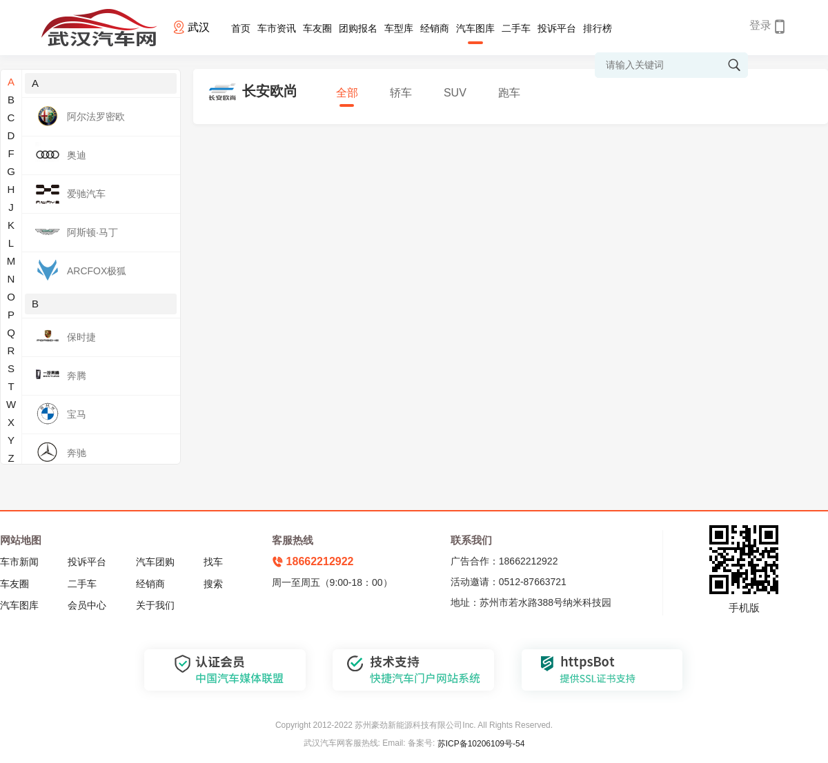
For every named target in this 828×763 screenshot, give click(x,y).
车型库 (398, 28)
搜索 (213, 583)
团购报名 (358, 28)
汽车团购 (155, 561)
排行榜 (597, 28)
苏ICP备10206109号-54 (481, 744)
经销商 (434, 28)
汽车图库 (475, 28)
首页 (240, 28)
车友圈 (317, 28)
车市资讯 (276, 28)
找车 (213, 561)
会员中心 (87, 605)
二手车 (516, 28)
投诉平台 (557, 28)
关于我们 (155, 605)
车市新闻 (19, 561)
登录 (760, 25)
